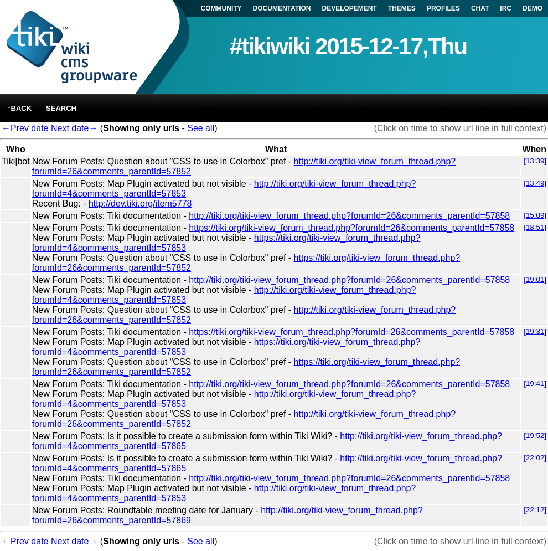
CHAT (480, 8)
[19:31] (535, 331)
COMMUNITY (221, 8)
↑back (19, 108)
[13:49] (535, 183)
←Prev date (25, 128)
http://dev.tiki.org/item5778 (140, 203)
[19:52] (535, 435)
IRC (505, 8)
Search (61, 108)
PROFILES (443, 8)
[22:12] (535, 510)
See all (200, 128)
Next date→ (74, 128)
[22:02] (535, 458)
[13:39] (535, 161)
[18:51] (535, 227)
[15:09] (535, 215)
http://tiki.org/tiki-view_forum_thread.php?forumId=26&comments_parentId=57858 (349, 215)
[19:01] (535, 279)
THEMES (402, 8)
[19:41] (535, 383)
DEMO (532, 8)
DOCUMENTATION (282, 8)
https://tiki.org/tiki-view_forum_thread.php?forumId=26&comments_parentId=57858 (351, 228)
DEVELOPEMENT (349, 8)
